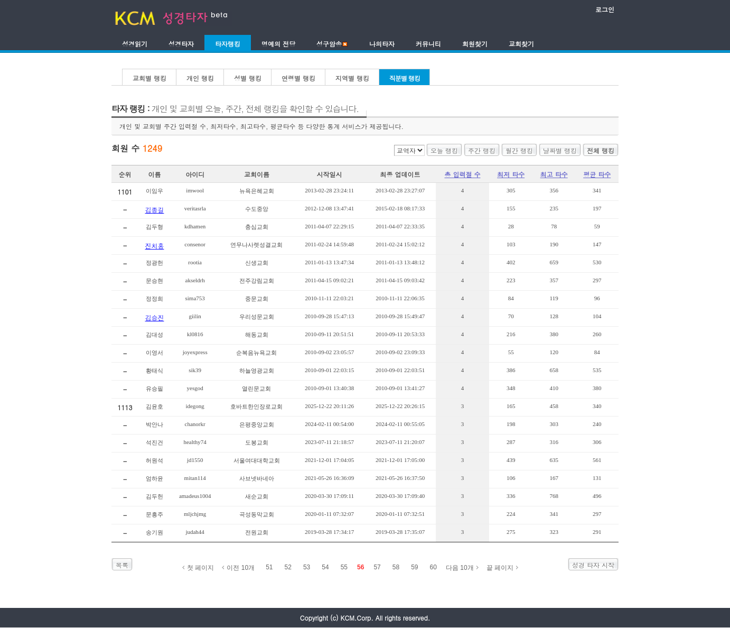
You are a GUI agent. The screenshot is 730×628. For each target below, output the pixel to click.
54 (325, 567)
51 (269, 567)
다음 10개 (460, 567)
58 (395, 567)
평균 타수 (597, 174)
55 (344, 567)
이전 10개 (241, 567)
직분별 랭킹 (404, 77)
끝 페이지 (499, 567)
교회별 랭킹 (149, 77)
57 (376, 567)
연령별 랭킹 (298, 77)
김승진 (154, 317)
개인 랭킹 (200, 77)
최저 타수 (511, 174)
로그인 (604, 9)
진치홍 (154, 245)
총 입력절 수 (462, 174)
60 (433, 567)
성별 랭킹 (247, 77)
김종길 (154, 209)
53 (306, 567)
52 (288, 567)
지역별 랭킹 (352, 77)
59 (414, 567)
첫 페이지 (200, 567)
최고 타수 (554, 174)
